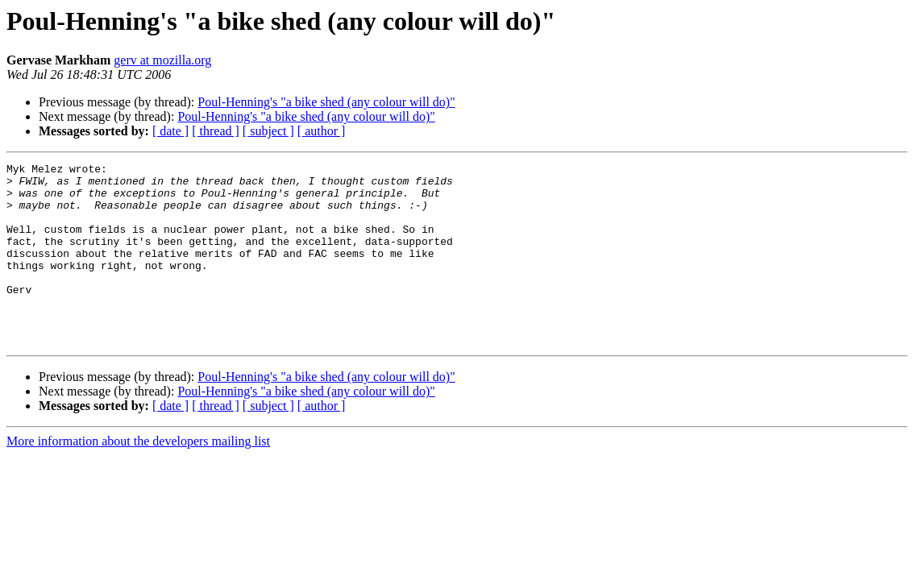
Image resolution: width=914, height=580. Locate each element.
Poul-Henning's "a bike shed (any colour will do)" (326, 102)
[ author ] (321, 131)
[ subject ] (268, 131)
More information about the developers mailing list (138, 477)
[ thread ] (215, 131)
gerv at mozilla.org (162, 60)
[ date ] (170, 131)
